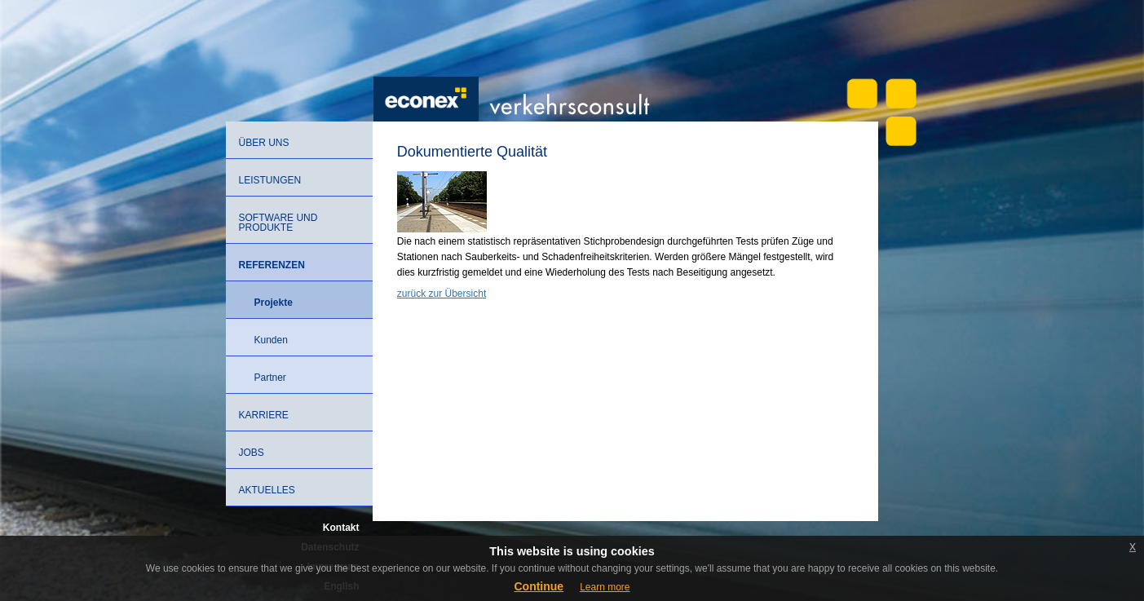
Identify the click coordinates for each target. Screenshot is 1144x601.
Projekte (273, 302)
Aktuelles (267, 490)
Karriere (264, 415)
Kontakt (341, 528)
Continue (538, 586)
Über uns (264, 142)
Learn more (604, 587)
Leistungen (270, 180)
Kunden (271, 340)
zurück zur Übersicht (441, 293)
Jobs (251, 452)
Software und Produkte (278, 222)
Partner (270, 377)
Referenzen (272, 265)
